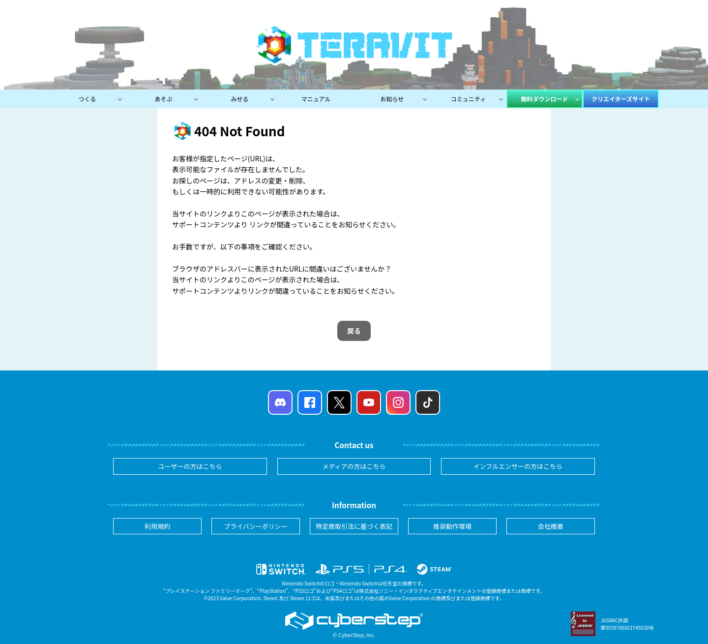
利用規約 (157, 526)
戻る (354, 331)
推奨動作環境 (452, 526)
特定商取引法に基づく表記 (354, 526)
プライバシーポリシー (256, 526)
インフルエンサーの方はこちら (518, 466)
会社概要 (550, 526)
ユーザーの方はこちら (190, 466)
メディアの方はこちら (353, 466)
